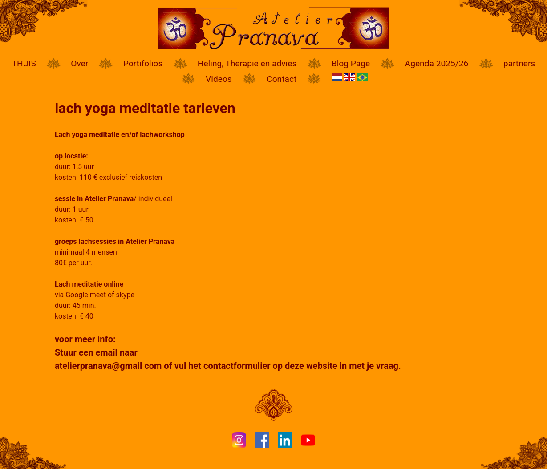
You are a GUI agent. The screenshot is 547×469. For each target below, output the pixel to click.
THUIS (24, 63)
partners (519, 63)
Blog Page (351, 63)
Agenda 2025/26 (437, 63)
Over (79, 63)
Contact (281, 79)
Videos (219, 79)
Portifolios (143, 63)
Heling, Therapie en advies (247, 63)
